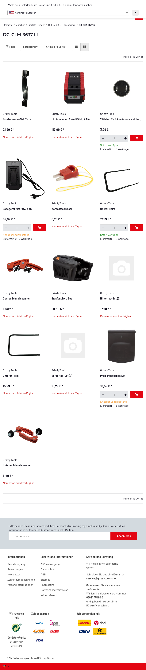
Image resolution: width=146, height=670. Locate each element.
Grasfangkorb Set (62, 298)
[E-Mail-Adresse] (60, 536)
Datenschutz (48, 569)
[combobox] (68, 12)
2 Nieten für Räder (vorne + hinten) (120, 119)
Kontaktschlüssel (62, 208)
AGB (43, 574)
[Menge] (114, 138)
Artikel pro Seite (55, 46)
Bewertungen (15, 569)
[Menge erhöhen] (125, 138)
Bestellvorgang (16, 564)
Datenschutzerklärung (68, 525)
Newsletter (13, 574)
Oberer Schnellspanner (16, 298)
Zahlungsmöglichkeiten (21, 579)
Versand (51, 658)
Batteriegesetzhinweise (54, 589)
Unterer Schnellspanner (17, 465)
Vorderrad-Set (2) (62, 375)
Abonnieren (124, 536)
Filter (10, 46)
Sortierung (29, 46)
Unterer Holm (11, 375)
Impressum (47, 584)
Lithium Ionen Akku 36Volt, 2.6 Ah (71, 119)
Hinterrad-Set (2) (110, 298)
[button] (76, 47)
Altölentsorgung (50, 564)
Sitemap (45, 579)
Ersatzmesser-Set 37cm (17, 119)
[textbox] (68, 12)
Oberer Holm (107, 208)
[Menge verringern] (103, 138)
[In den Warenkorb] (136, 138)
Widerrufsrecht (49, 595)
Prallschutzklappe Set (112, 375)
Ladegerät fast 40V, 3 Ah (17, 208)
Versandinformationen (20, 584)
